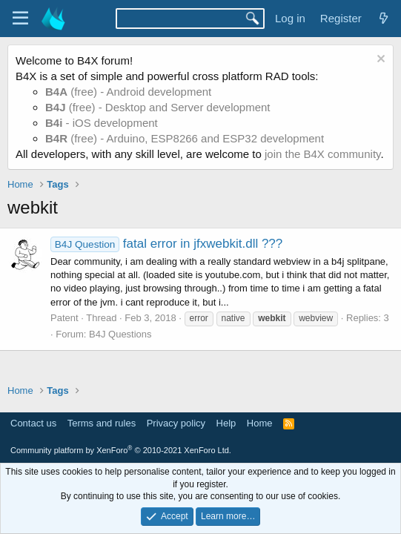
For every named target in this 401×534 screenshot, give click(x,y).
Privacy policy (176, 423)
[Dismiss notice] (379, 60)
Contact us (33, 423)
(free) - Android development (128, 91)
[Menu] (20, 18)
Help (226, 423)
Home (260, 423)
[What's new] (383, 18)
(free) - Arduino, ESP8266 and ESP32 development (184, 138)
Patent (64, 317)
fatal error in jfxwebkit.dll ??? (166, 244)
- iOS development (101, 122)
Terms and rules (101, 423)
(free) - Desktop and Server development (158, 107)
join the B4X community (322, 154)
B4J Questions (120, 334)
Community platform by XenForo (120, 450)
